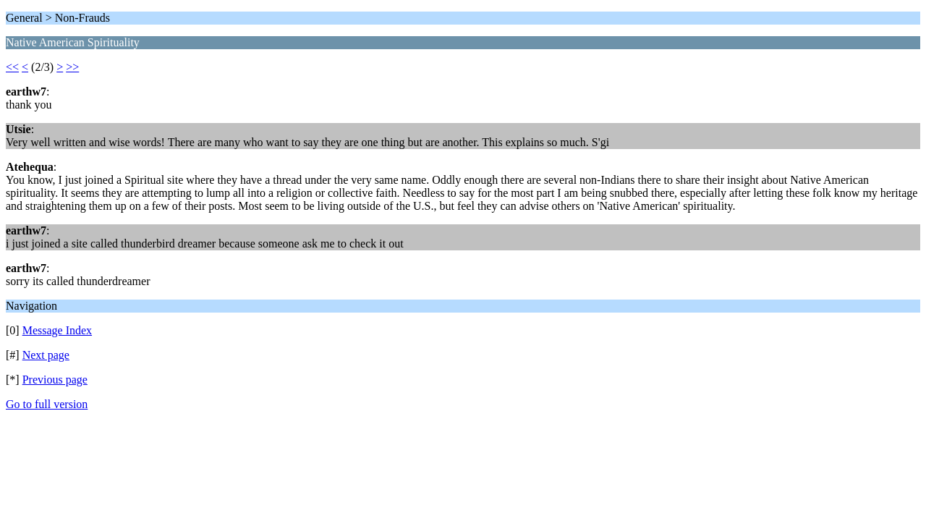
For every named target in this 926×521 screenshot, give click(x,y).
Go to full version (47, 404)
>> (72, 67)
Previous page (55, 379)
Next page (45, 355)
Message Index (57, 330)
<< (12, 67)
